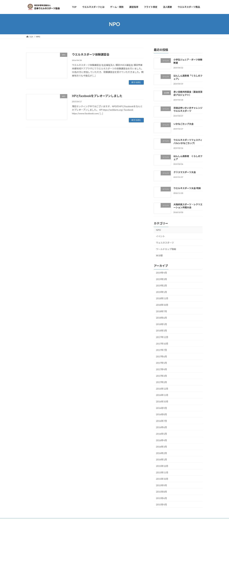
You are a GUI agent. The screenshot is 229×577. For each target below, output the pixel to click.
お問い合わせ (77, 521)
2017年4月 (161, 369)
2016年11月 (162, 395)
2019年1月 (161, 292)
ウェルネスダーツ (165, 242)
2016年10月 (162, 401)
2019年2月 (161, 285)
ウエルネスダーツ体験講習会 (90, 54)
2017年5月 (161, 363)
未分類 (159, 255)
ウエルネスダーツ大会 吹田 (187, 188)
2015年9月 (161, 485)
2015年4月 (161, 504)
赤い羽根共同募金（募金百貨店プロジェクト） (187, 93)
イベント (160, 236)
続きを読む (136, 82)
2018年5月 (161, 324)
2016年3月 (161, 446)
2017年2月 (161, 382)
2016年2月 (161, 453)
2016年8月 (161, 414)
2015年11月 (162, 472)
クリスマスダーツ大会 (184, 172)
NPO (158, 230)
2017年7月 (161, 350)
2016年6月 (161, 427)
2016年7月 (161, 421)
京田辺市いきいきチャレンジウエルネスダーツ (187, 109)
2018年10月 (162, 305)
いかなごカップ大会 (183, 124)
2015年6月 (161, 498)
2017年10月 (162, 343)
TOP (31, 521)
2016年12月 (162, 388)
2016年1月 (161, 459)
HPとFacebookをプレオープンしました (97, 96)
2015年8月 (161, 491)
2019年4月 (161, 272)
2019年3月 (161, 279)
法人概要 (61, 521)
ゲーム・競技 (45, 521)
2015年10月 (162, 478)
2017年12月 (162, 337)
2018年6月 (161, 318)
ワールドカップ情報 (166, 249)
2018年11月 (162, 298)
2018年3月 (161, 330)
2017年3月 (161, 375)
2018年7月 (161, 311)
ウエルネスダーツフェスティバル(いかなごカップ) (187, 142)
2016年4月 (161, 440)
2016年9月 (161, 408)
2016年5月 (161, 433)
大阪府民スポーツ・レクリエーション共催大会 (187, 206)
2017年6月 (161, 356)
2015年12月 (162, 466)
